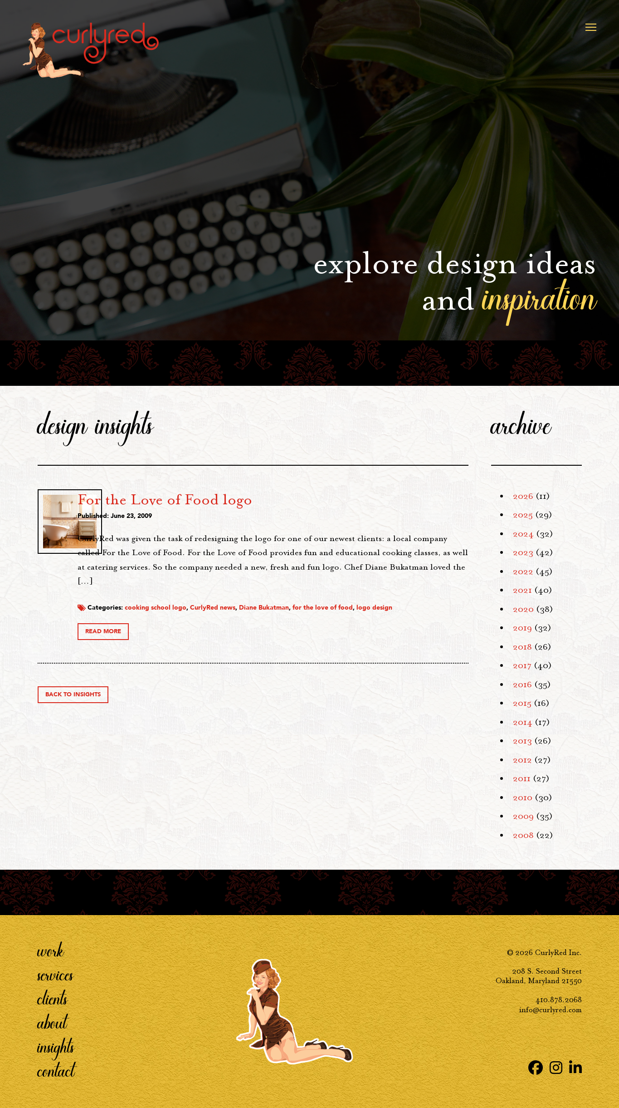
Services (55, 974)
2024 (523, 533)
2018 (522, 646)
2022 (523, 571)
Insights (56, 1047)
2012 (522, 759)
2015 (522, 703)
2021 (522, 590)
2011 (522, 778)
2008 (523, 835)
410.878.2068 (559, 1000)
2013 (522, 740)
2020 (523, 609)
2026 (523, 496)
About (52, 1023)
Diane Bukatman (360, 618)
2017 (522, 665)
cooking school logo (252, 618)
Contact (56, 1071)
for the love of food (419, 618)
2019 (522, 627)
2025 (523, 514)
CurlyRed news (308, 618)
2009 (523, 816)
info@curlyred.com (550, 1009)
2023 (523, 552)
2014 (522, 722)
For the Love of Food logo (261, 499)
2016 (522, 684)
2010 (522, 797)
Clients (53, 999)
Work (51, 950)
